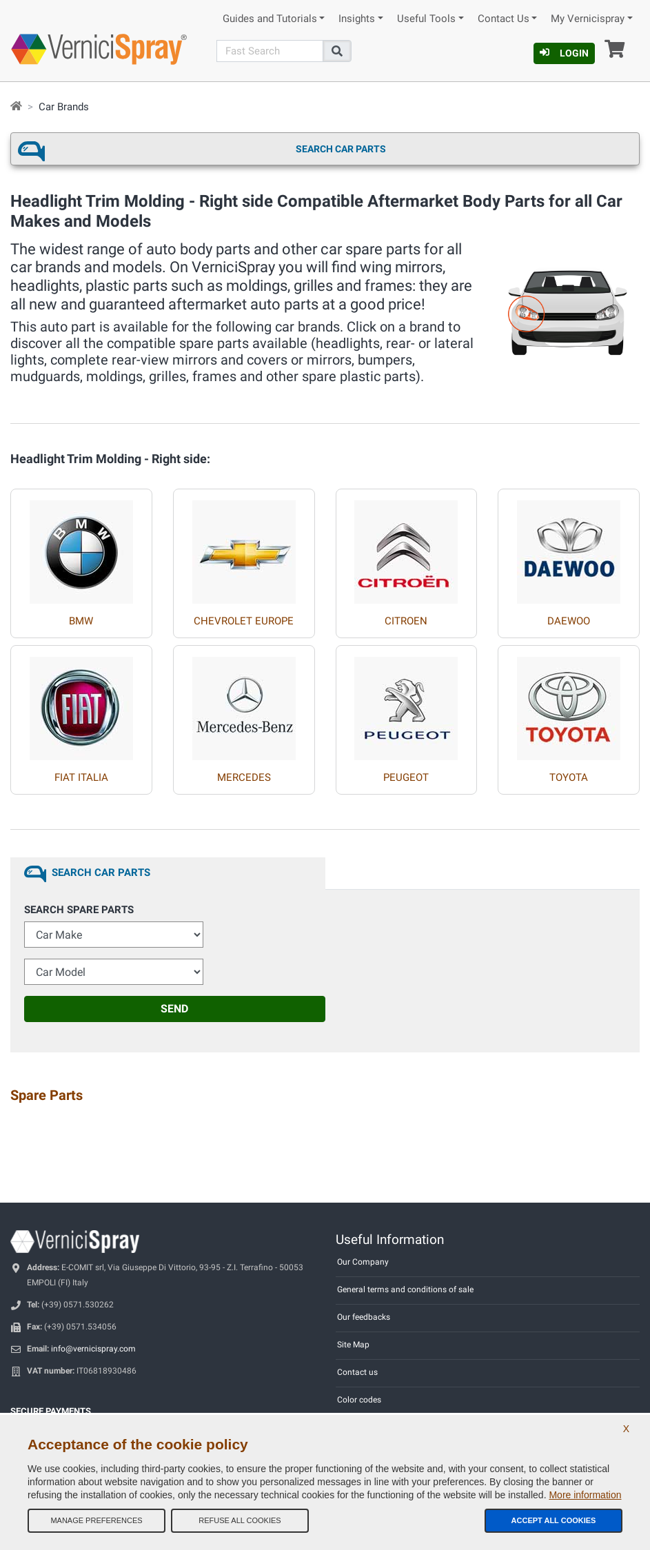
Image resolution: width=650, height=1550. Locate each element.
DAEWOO (568, 621)
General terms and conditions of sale (405, 1289)
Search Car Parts (341, 148)
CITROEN (406, 621)
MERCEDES (244, 777)
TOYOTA (568, 777)
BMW (81, 621)
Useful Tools (426, 19)
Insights (356, 19)
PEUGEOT (406, 777)
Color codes (359, 1400)
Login (564, 53)
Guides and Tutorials (270, 19)
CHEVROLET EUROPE (244, 621)
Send (174, 1008)
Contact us (357, 1372)
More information (585, 1494)
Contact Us (503, 19)
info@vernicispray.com (93, 1349)
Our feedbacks (363, 1317)
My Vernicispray (587, 19)
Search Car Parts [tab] (101, 872)
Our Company (363, 1262)
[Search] (269, 51)
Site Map (353, 1344)
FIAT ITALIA (81, 777)
